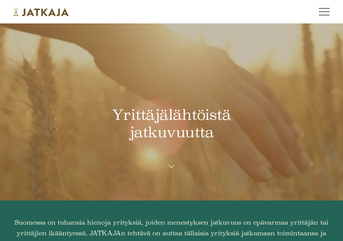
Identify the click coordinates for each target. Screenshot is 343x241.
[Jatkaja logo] (41, 11)
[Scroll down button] (171, 166)
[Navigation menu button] (324, 11)
